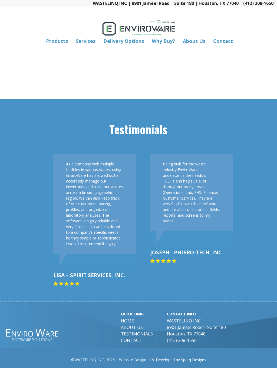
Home (127, 321)
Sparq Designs (193, 359)
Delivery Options (123, 41)
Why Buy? (163, 41)
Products (57, 41)
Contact (223, 41)
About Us (194, 41)
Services (85, 41)
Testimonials (137, 334)
